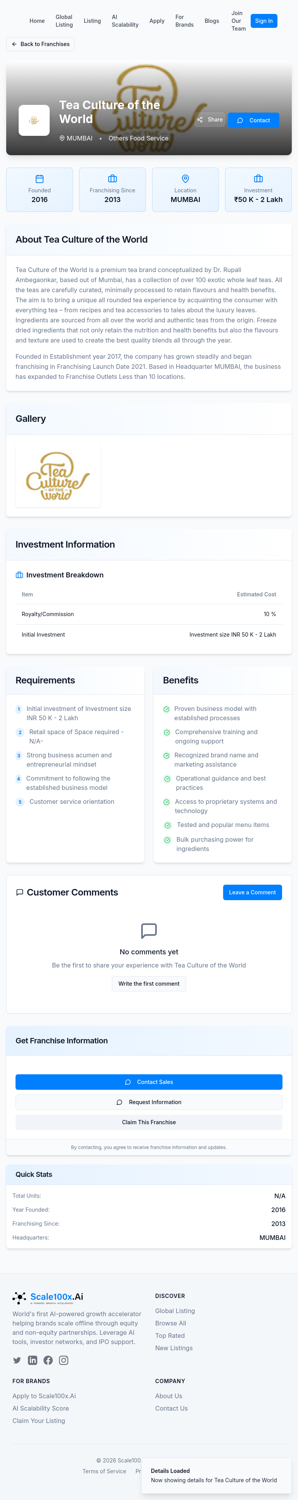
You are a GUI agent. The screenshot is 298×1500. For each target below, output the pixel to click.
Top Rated (170, 1335)
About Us (168, 1396)
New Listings (174, 1348)
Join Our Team (239, 21)
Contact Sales (149, 1082)
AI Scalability (125, 21)
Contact (253, 120)
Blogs (211, 20)
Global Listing (64, 21)
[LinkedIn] (32, 1360)
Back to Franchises (40, 44)
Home (37, 20)
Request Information (148, 1102)
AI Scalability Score (40, 1408)
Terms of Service (104, 1471)
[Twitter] (17, 1360)
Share (210, 119)
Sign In (264, 20)
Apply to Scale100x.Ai (44, 1396)
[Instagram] (63, 1360)
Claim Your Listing (38, 1421)
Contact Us (171, 1408)
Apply (157, 20)
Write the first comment (149, 983)
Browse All (170, 1323)
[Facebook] (48, 1360)
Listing (92, 20)
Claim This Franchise (149, 1122)
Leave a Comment (252, 892)
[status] (216, 1475)
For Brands (184, 21)
